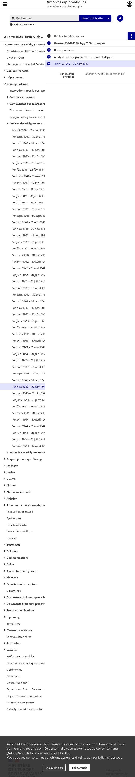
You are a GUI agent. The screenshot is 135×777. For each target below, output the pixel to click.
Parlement (13, 676)
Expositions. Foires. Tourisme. (25, 689)
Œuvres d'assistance (19, 630)
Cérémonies (14, 669)
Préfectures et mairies (20, 656)
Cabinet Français (17, 71)
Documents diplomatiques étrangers (30, 604)
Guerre (11, 479)
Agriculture (14, 518)
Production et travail (20, 511)
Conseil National (17, 683)
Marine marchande (19, 492)
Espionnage (14, 617)
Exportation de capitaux (22, 584)
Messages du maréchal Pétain (25, 64)
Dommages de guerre (20, 702)
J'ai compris (79, 767)
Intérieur (12, 465)
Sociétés (12, 650)
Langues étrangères (19, 636)
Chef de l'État (15, 57)
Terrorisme (13, 623)
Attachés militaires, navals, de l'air (28, 505)
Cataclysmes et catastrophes (25, 709)
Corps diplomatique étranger (25, 459)
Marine (11, 485)
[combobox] (95, 18)
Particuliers (14, 643)
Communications (17, 557)
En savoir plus (54, 767)
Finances (12, 577)
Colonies (12, 551)
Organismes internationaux (24, 696)
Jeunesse (12, 538)
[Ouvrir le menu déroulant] (5, 4)
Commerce (14, 590)
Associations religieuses (21, 571)
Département (15, 77)
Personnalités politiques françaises (28, 663)
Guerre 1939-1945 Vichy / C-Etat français (29, 44)
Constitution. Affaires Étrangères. (28, 51)
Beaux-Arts (13, 544)
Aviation (12, 498)
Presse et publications (20, 610)
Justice (11, 472)
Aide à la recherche (24, 24)
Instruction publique (19, 531)
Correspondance (17, 84)
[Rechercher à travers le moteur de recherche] (46, 18)
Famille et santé (17, 525)
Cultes (10, 564)
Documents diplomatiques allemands (30, 597)
